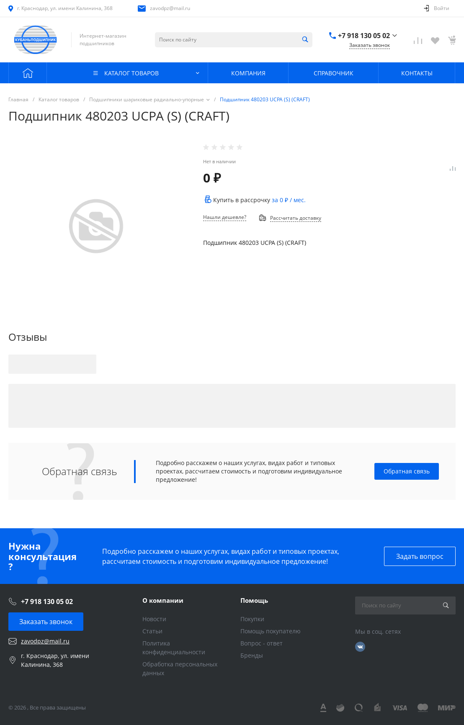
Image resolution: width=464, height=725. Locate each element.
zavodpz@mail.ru (170, 8)
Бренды (251, 655)
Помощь (254, 600)
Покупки (252, 619)
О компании (162, 600)
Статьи (152, 631)
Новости (154, 619)
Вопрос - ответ (261, 643)
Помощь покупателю (270, 631)
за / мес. (289, 200)
